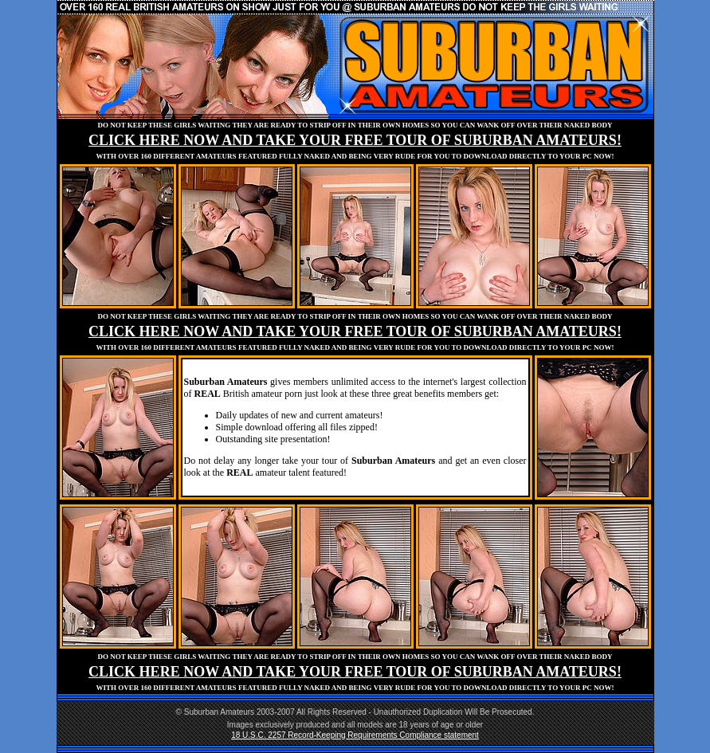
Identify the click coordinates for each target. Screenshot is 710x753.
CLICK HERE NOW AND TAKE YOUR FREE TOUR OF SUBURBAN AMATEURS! (355, 140)
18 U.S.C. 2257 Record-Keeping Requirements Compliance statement (355, 735)
